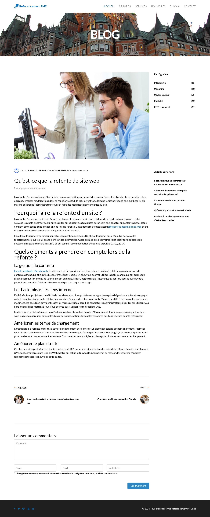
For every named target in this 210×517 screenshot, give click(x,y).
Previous (23, 388)
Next (143, 388)
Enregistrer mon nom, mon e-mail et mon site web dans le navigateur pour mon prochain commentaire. (67, 473)
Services (141, 6)
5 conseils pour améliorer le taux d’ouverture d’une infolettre (170, 182)
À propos (125, 6)
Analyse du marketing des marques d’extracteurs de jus (53, 401)
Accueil (109, 6)
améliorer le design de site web (124, 226)
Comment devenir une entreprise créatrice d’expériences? (170, 192)
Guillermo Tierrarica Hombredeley (45, 170)
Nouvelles (158, 6)
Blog (173, 6)
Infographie (23, 188)
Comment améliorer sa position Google (116, 399)
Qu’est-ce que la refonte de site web (172, 210)
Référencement (38, 188)
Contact (190, 6)
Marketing (159, 88)
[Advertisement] (178, 140)
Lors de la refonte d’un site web (31, 270)
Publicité (158, 101)
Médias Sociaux (161, 95)
